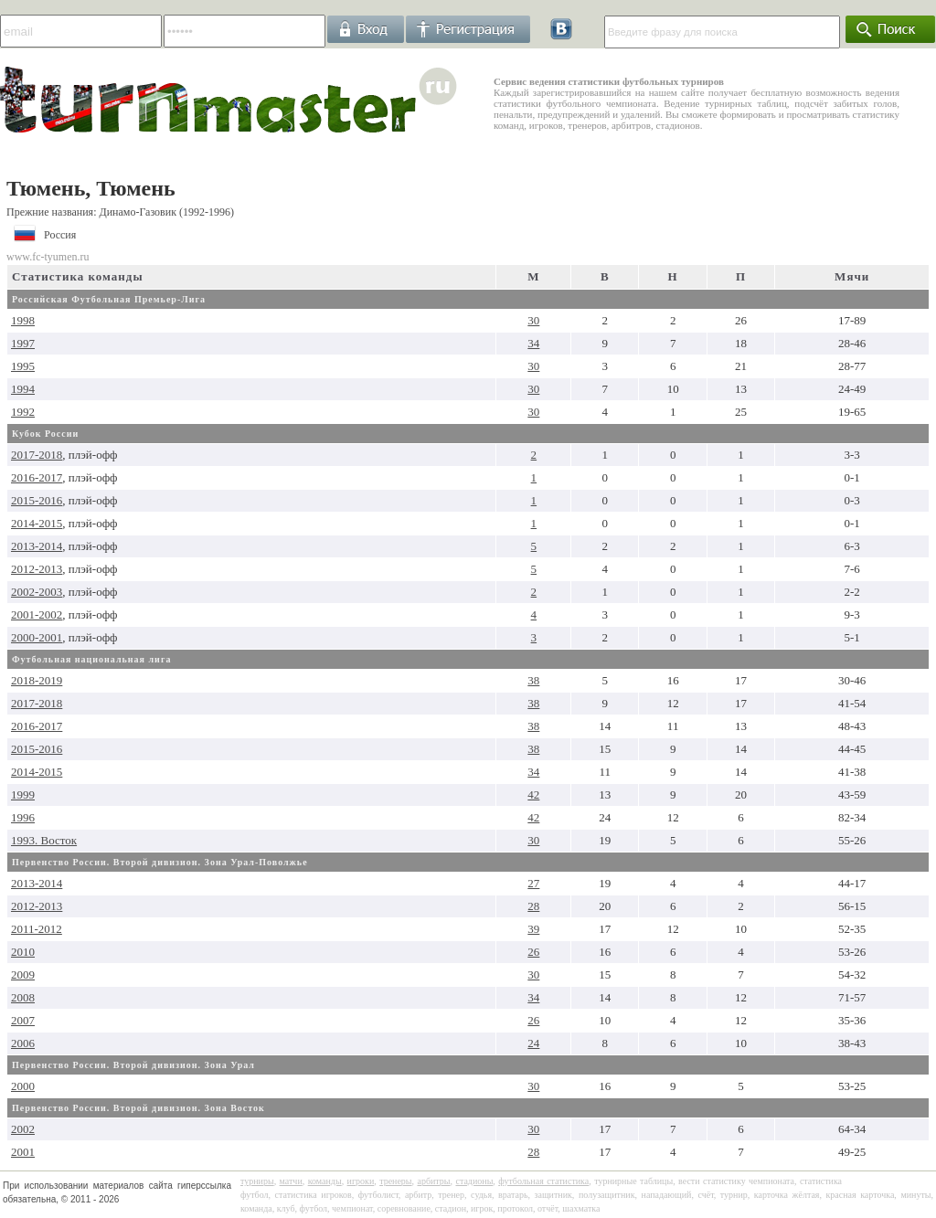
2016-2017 (36, 477)
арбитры (433, 1181)
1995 (23, 366)
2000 (23, 1086)
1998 (23, 320)
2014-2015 (36, 523)
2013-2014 (36, 546)
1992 (23, 411)
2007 (23, 1020)
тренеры (395, 1181)
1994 (23, 389)
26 (533, 952)
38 (533, 680)
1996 (23, 817)
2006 (23, 1043)
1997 (23, 343)
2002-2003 (36, 591)
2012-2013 (36, 569)
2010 (23, 952)
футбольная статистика (543, 1181)
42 (533, 794)
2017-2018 (36, 454)
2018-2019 (36, 680)
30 (533, 320)
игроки (361, 1181)
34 (533, 343)
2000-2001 (36, 637)
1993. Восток (44, 840)
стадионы (474, 1181)
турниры (257, 1181)
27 (533, 883)
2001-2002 (36, 614)
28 (533, 906)
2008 (23, 997)
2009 (23, 974)
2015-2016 (36, 500)
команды (325, 1181)
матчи (291, 1181)
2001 (23, 1152)
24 (533, 1043)
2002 (23, 1129)
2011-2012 (36, 929)
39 (533, 929)
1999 (23, 794)
